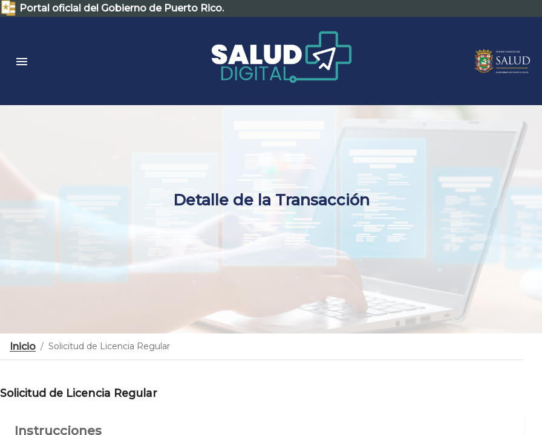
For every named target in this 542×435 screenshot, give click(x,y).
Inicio (23, 346)
